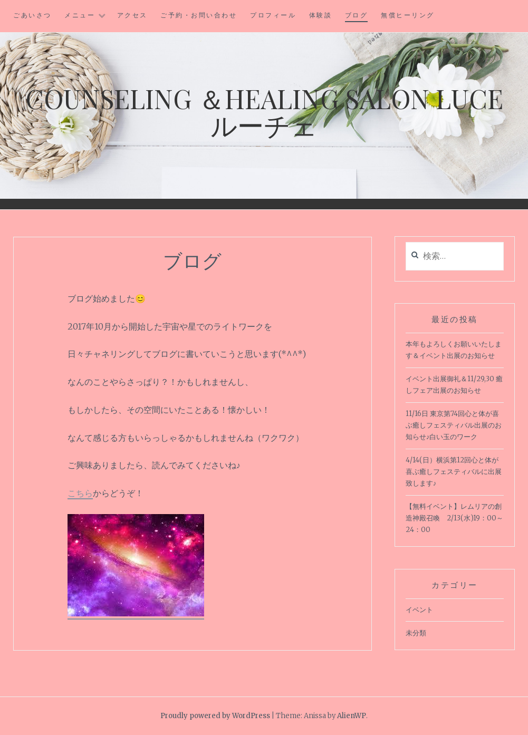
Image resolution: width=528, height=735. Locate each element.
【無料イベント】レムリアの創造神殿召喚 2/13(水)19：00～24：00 (454, 518)
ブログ (356, 15)
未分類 (416, 632)
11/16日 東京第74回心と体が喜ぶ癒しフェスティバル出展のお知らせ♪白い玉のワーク (454, 425)
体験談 (320, 15)
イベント (419, 609)
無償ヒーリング (408, 15)
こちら (80, 493)
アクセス (132, 15)
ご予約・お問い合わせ (198, 15)
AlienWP (351, 715)
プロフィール (273, 15)
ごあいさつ (32, 15)
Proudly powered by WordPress (215, 715)
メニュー (79, 15)
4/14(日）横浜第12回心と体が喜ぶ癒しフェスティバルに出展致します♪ (454, 472)
